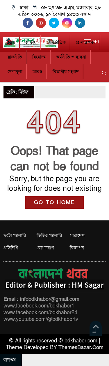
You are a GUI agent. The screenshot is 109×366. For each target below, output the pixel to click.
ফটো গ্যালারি (14, 235)
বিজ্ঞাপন (77, 248)
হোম (11, 42)
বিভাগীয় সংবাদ (66, 71)
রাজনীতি (15, 57)
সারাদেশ (77, 235)
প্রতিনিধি (10, 248)
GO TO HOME (54, 202)
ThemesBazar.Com (80, 347)
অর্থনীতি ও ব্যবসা (71, 57)
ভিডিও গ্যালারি (49, 235)
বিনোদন (39, 57)
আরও (37, 71)
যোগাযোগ (45, 248)
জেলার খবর (86, 42)
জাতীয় (30, 42)
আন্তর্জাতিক (56, 42)
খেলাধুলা (15, 71)
